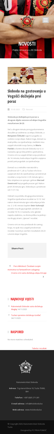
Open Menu (45, 20)
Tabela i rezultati (39, 348)
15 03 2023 (15, 109)
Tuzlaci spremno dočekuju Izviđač (26, 315)
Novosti (29, 109)
